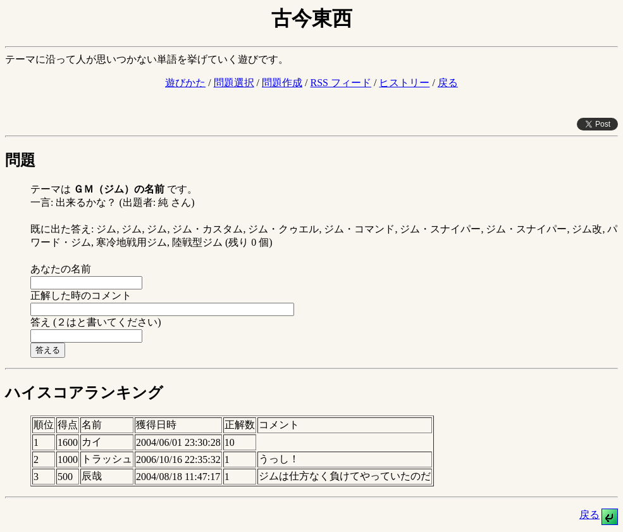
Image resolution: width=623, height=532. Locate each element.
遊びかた (185, 82)
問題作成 (282, 82)
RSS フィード (340, 82)
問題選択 (234, 82)
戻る (448, 82)
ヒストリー (404, 82)
